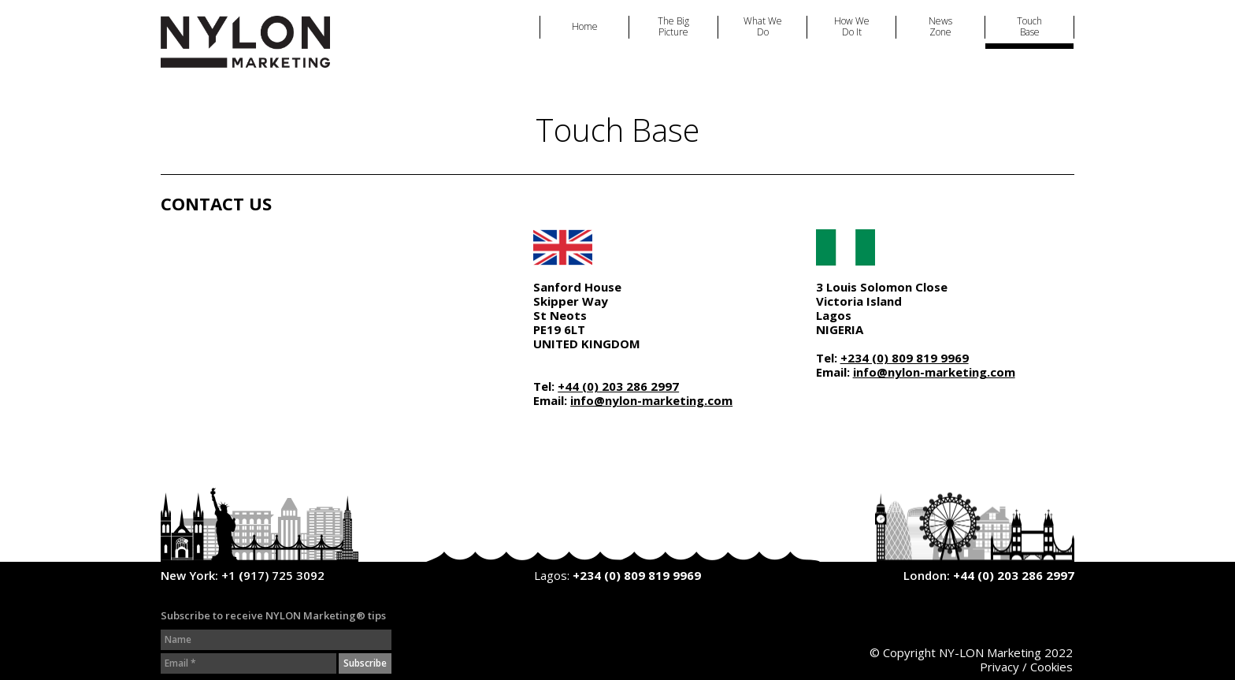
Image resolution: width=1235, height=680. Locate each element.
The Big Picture (673, 27)
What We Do (763, 27)
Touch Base (1029, 27)
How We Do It (852, 27)
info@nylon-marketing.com (651, 400)
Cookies (1051, 666)
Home (585, 26)
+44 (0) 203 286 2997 (618, 386)
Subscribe (365, 663)
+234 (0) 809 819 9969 (904, 358)
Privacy (999, 666)
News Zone (940, 27)
